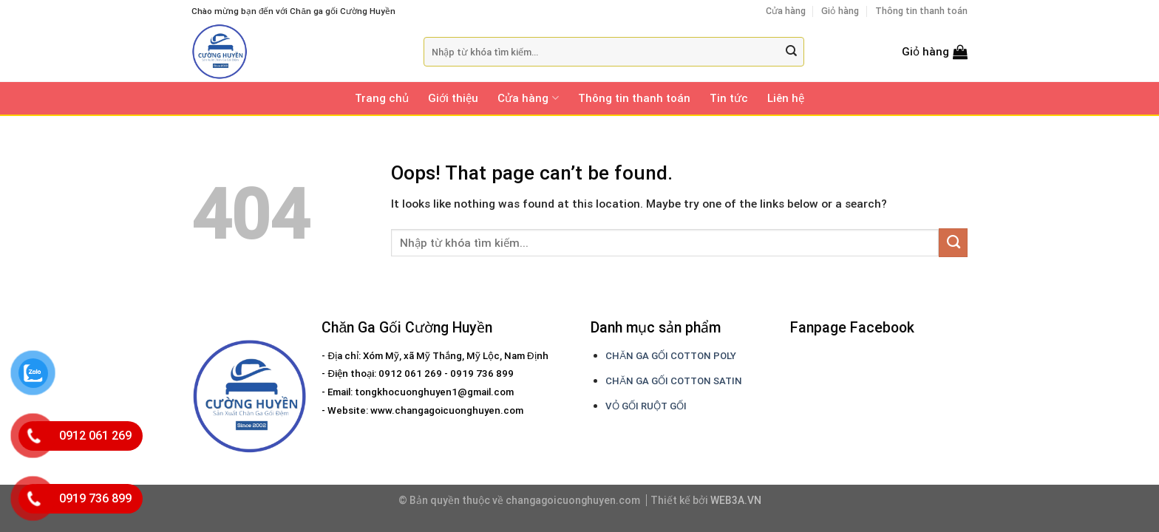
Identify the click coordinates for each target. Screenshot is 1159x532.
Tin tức (729, 98)
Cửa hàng (786, 10)
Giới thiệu (453, 98)
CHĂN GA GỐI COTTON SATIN (673, 380)
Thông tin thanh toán (921, 10)
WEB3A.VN (735, 500)
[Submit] (791, 52)
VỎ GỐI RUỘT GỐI (646, 406)
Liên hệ (785, 98)
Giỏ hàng (840, 10)
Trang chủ (382, 98)
